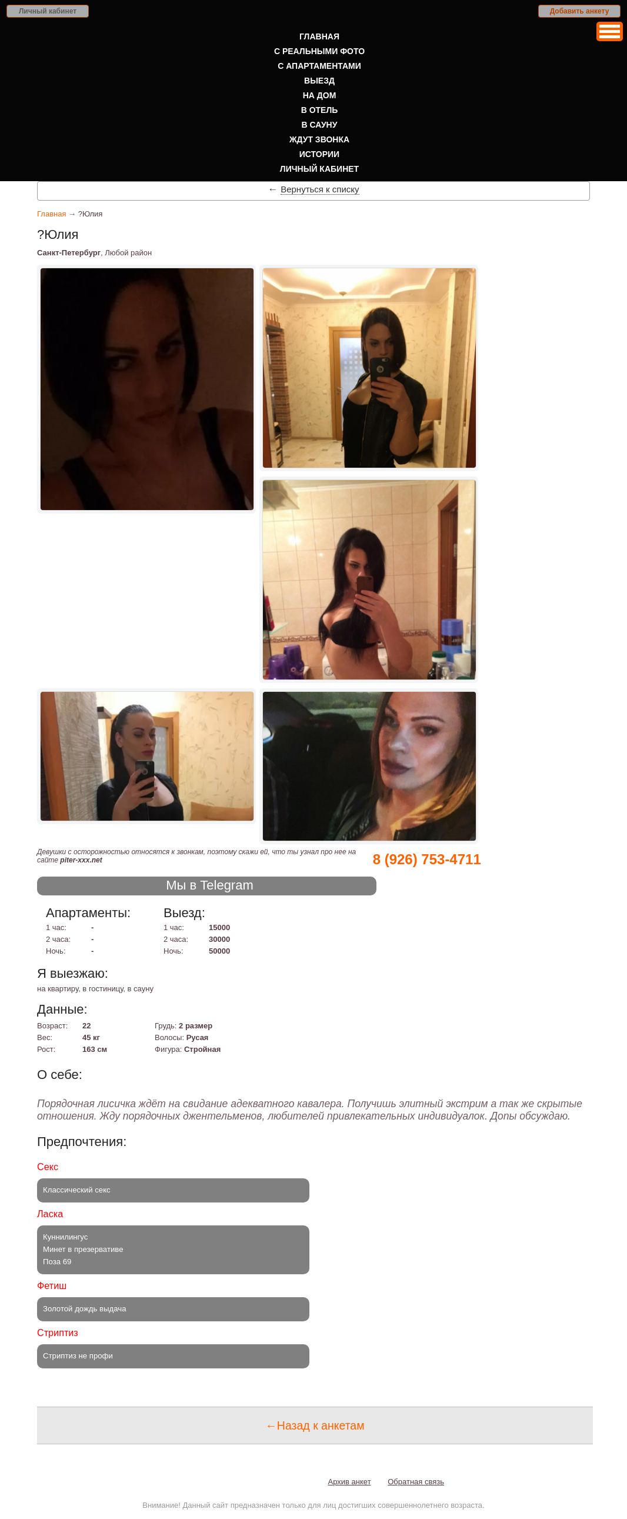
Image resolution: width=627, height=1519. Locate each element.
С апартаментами (319, 66)
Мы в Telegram (210, 885)
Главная (319, 36)
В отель (319, 110)
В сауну (320, 124)
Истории (319, 154)
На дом (319, 95)
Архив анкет (349, 1481)
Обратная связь (416, 1481)
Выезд (319, 80)
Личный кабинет (47, 11)
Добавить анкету (579, 11)
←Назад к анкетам (314, 1425)
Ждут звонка (319, 139)
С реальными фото (319, 51)
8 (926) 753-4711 (427, 859)
